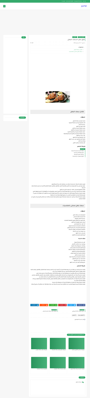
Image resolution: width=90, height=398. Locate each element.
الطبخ (74, 37)
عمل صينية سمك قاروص (60, 369)
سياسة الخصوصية (78, 1)
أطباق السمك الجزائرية (42, 369)
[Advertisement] (45, 23)
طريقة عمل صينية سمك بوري (77, 369)
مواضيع (84, 6)
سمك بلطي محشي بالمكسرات (75, 51)
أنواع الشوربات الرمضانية (78, 156)
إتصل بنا (63, 1)
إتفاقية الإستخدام (69, 1)
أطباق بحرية (81, 37)
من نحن (84, 1)
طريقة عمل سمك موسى (41, 349)
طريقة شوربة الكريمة (79, 154)
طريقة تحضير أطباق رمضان (78, 349)
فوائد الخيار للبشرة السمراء (77, 150)
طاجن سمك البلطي (78, 49)
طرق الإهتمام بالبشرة (79, 152)
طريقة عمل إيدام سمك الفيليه (59, 349)
